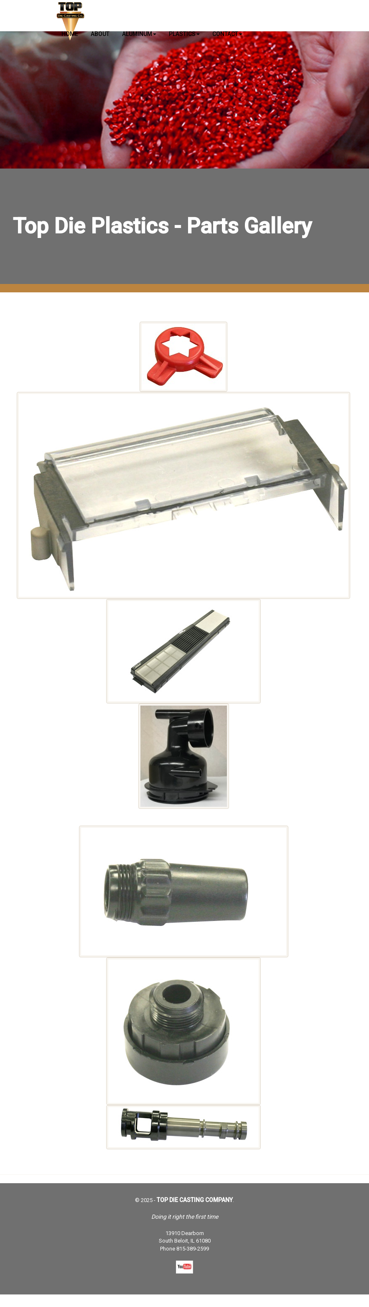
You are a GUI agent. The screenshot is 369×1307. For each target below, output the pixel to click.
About (100, 34)
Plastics (184, 34)
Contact (227, 34)
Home (69, 34)
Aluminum (139, 34)
